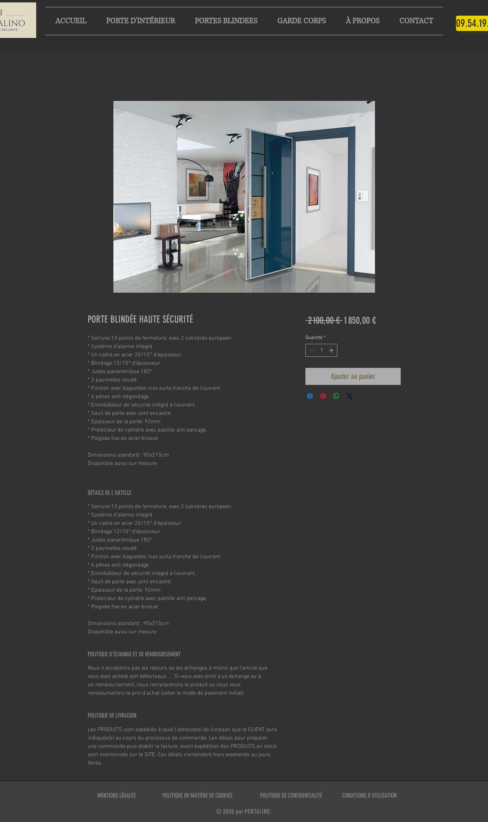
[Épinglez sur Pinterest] (323, 396)
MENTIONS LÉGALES (116, 795)
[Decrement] (310, 350)
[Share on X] (349, 396)
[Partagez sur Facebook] (310, 396)
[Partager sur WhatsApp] (336, 396)
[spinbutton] (321, 350)
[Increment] (332, 350)
